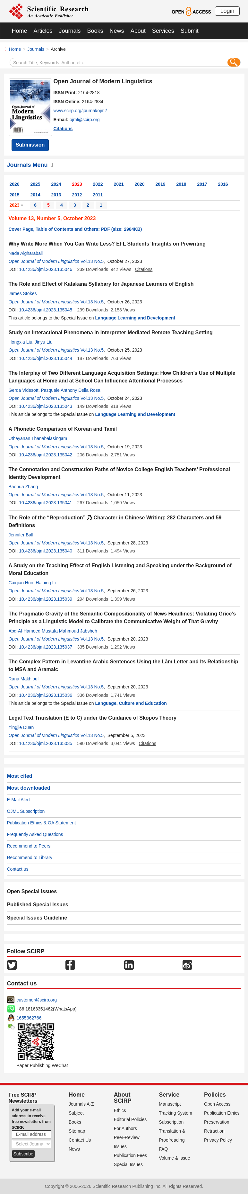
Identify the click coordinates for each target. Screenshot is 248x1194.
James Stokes (23, 293)
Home (19, 31)
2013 (56, 194)
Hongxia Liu (20, 342)
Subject (76, 1113)
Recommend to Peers (28, 845)
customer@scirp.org (37, 999)
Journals (70, 31)
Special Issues (128, 1164)
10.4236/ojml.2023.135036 (45, 695)
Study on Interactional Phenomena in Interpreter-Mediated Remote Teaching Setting (111, 332)
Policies (215, 1094)
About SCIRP (123, 1097)
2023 (77, 184)
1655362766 (29, 1017)
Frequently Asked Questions (35, 834)
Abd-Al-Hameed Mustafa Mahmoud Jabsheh (53, 630)
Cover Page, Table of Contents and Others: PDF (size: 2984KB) (75, 229)
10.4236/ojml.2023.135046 (45, 269)
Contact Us (80, 1140)
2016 (223, 184)
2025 (35, 184)
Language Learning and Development (135, 317)
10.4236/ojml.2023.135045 (45, 309)
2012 (77, 194)
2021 (119, 184)
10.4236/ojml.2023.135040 (45, 550)
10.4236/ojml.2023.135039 (45, 599)
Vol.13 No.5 (92, 261)
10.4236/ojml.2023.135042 (45, 454)
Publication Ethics (222, 1113)
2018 (181, 184)
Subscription (171, 1122)
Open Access (217, 1104)
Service (169, 1094)
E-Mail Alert (18, 799)
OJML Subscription (26, 811)
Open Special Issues (32, 891)
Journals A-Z (81, 1104)
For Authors (125, 1128)
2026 (15, 184)
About (138, 31)
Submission (30, 145)
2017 (202, 184)
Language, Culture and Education (131, 703)
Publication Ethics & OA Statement (41, 822)
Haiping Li (46, 582)
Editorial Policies (130, 1119)
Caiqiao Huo (21, 582)
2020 (140, 184)
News (117, 31)
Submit (190, 31)
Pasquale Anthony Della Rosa (70, 390)
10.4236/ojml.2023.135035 (45, 743)
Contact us (18, 869)
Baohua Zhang (23, 486)
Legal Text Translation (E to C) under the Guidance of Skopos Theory (92, 718)
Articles (43, 31)
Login (227, 11)
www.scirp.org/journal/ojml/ (80, 110)
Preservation (216, 1122)
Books (95, 31)
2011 (98, 194)
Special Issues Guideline (37, 917)
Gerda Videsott (23, 390)
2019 (161, 184)
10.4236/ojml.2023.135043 (45, 406)
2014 (35, 194)
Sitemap (77, 1131)
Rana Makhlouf (24, 678)
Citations (63, 128)
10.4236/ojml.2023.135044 (45, 358)
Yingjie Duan (21, 727)
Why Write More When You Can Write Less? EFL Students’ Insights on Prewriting (107, 244)
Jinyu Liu (43, 342)
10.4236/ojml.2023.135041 (45, 502)
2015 (15, 194)
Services (163, 31)
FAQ (163, 1149)
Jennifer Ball (21, 534)
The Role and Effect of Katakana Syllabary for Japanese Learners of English (101, 284)
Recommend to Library (30, 857)
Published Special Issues (37, 904)
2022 (98, 184)
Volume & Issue (174, 1158)
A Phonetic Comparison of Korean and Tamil (63, 429)
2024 (56, 184)
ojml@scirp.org (85, 119)
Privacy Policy (218, 1140)
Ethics (120, 1110)
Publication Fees (130, 1155)
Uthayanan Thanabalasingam (38, 438)
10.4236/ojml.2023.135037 (45, 647)
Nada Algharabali (26, 253)
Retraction (214, 1131)
